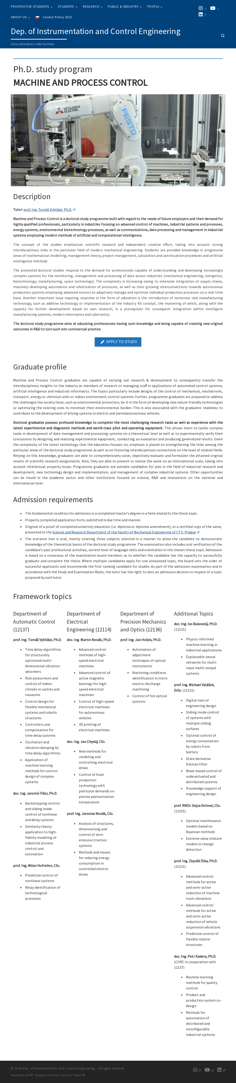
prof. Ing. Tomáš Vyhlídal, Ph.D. (49, 209)
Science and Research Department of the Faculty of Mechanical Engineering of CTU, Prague (126, 532)
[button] (16, 140)
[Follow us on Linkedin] (202, 14)
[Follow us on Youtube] (214, 8)
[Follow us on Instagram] (202, 8)
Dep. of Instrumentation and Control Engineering (59, 1068)
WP (29, 1075)
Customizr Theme (71, 1075)
